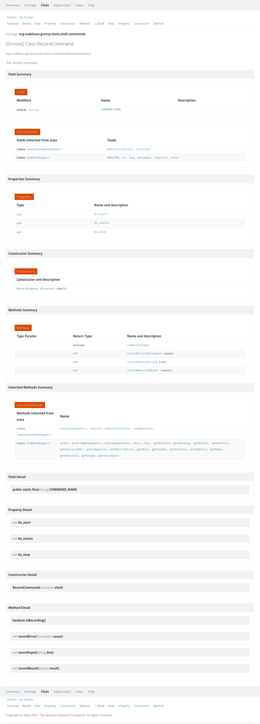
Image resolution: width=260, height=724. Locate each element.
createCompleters (73, 427)
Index (79, 5)
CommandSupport (38, 157)
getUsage (88, 454)
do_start (100, 214)
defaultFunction (119, 149)
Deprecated (62, 5)
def (19, 214)
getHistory (178, 448)
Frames (12, 17)
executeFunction (117, 427)
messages (144, 157)
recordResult (137, 369)
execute (96, 427)
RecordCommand (27, 287)
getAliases (161, 442)
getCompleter (97, 448)
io (124, 157)
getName (216, 448)
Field (37, 23)
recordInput (136, 361)
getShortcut (69, 454)
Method (85, 23)
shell (175, 157)
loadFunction (143, 427)
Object (154, 369)
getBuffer (200, 442)
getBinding (181, 442)
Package (30, 5)
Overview (13, 5)
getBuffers (220, 442)
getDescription (121, 448)
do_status (101, 222)
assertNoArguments (86, 442)
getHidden (159, 448)
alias (64, 442)
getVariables (108, 454)
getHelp (142, 448)
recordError (136, 352)
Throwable (154, 352)
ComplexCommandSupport (44, 149)
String (33, 109)
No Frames (27, 17)
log (131, 157)
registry (160, 157)
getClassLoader (71, 448)
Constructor (67, 23)
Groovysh (48, 287)
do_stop (100, 231)
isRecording (136, 344)
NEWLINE (113, 157)
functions (143, 149)
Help (91, 5)
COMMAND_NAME (111, 109)
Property (50, 23)
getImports (198, 448)
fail (136, 442)
